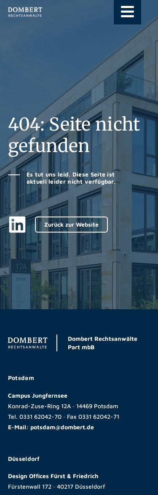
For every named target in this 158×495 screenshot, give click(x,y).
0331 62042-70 (40, 416)
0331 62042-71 (98, 416)
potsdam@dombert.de (62, 427)
